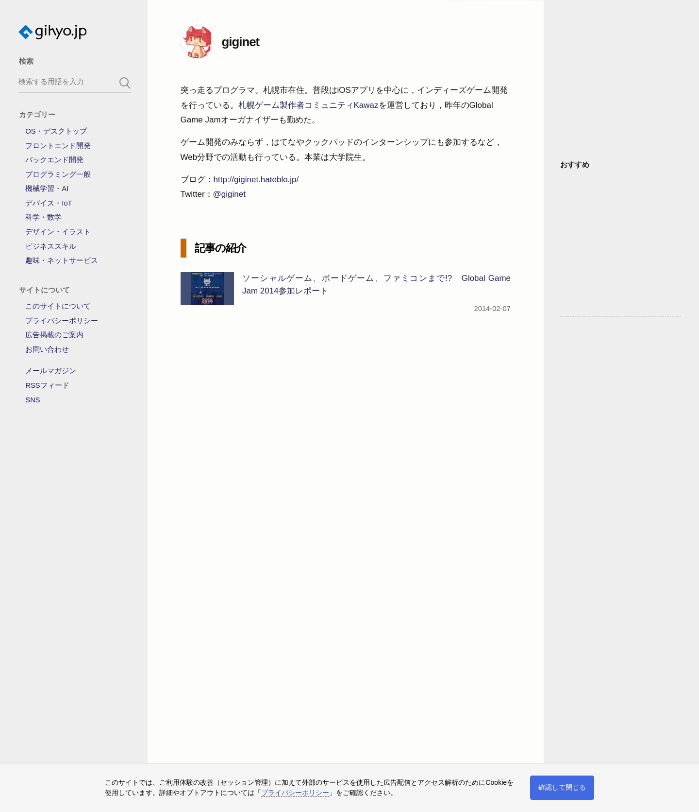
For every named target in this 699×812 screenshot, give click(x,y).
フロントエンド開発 (58, 146)
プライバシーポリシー (61, 321)
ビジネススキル (50, 246)
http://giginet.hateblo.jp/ (256, 179)
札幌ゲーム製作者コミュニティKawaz (308, 105)
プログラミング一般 (58, 174)
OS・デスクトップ (55, 131)
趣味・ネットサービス (61, 260)
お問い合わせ (47, 349)
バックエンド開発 (54, 160)
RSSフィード (47, 385)
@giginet (229, 194)
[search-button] (125, 83)
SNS (32, 400)
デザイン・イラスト (58, 232)
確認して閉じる (562, 787)
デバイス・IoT (48, 203)
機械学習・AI (46, 188)
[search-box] (74, 81)
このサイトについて (58, 306)
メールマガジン (50, 371)
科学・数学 (43, 217)
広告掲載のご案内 (54, 335)
